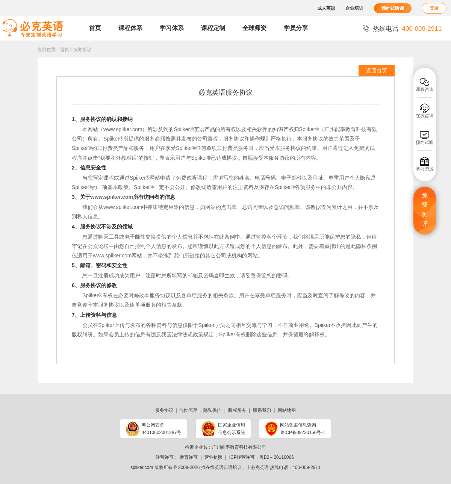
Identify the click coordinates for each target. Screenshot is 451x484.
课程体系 (130, 28)
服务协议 (82, 49)
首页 (95, 28)
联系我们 (262, 410)
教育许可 (189, 457)
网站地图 (287, 410)
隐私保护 (212, 410)
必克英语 (260, 467)
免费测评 (425, 209)
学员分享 (296, 28)
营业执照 (213, 457)
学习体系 (172, 28)
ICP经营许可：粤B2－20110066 (261, 457)
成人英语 (326, 8)
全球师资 (254, 28)
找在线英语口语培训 (221, 467)
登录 (434, 8)
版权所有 (237, 410)
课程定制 (213, 28)
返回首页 (376, 71)
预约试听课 (392, 8)
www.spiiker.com (122, 129)
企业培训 (354, 8)
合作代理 (188, 410)
